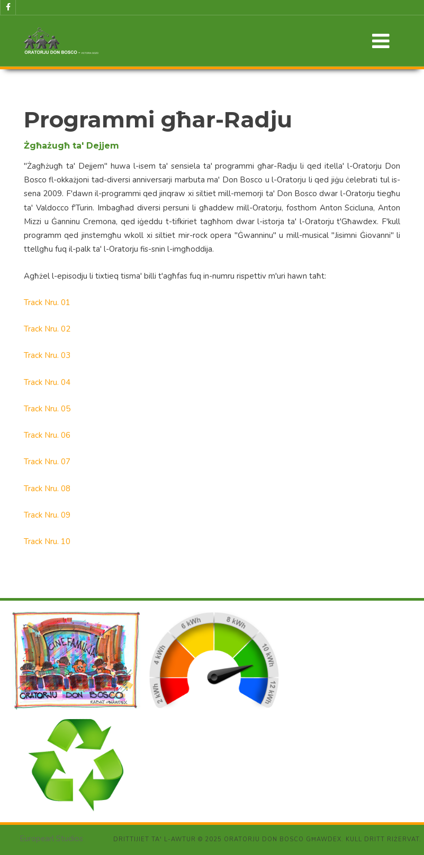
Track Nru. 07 (47, 461)
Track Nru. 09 (47, 515)
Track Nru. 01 (47, 302)
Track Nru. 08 (47, 488)
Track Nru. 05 (47, 408)
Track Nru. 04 (47, 382)
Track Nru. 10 (47, 541)
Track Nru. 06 (47, 435)
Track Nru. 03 (47, 355)
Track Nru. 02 (47, 329)
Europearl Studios (51, 838)
